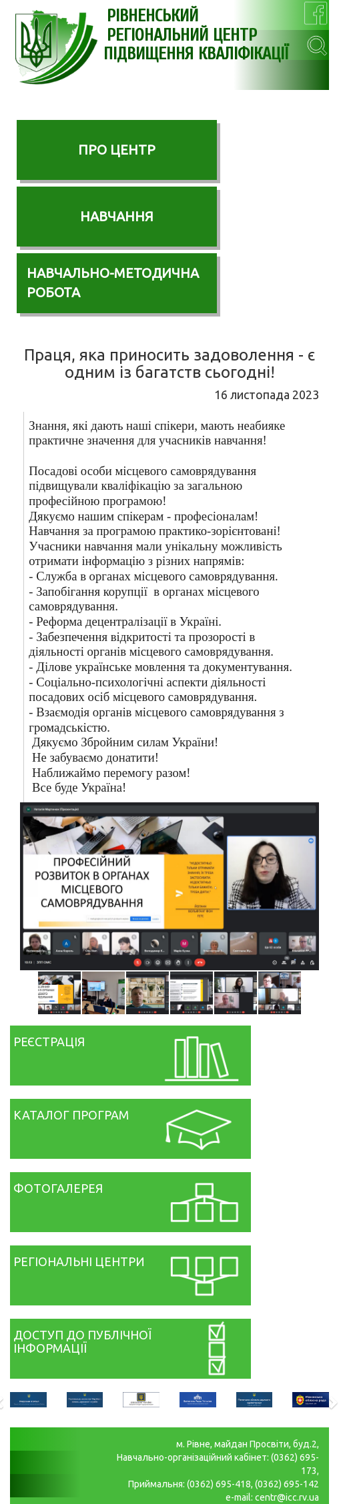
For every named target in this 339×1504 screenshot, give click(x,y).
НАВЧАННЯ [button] (116, 216)
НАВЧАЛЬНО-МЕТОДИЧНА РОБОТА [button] (113, 282)
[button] (307, 814)
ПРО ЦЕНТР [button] (116, 149)
